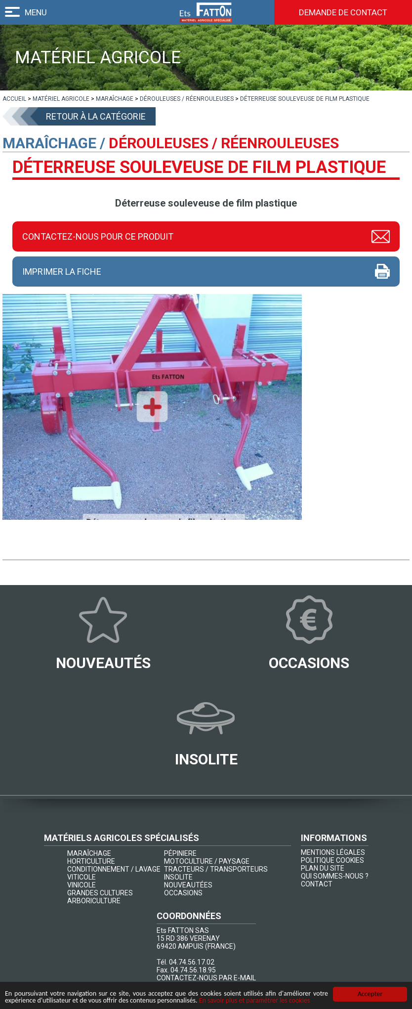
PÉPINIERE (180, 853)
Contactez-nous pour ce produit (97, 236)
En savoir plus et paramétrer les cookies (254, 1000)
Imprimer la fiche (61, 271)
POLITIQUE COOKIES (332, 860)
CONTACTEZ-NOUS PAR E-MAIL (206, 978)
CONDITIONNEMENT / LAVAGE (114, 869)
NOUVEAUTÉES (188, 885)
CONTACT (316, 884)
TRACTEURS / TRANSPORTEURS (216, 869)
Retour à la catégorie (96, 116)
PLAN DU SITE (322, 868)
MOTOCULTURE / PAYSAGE (206, 861)
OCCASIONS (183, 893)
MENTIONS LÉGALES (333, 852)
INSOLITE (178, 877)
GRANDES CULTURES (100, 893)
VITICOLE (81, 877)
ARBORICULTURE (94, 901)
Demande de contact (343, 12)
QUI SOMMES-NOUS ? (335, 876)
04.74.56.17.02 (191, 962)
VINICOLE (81, 885)
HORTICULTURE (91, 861)
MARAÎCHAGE (89, 853)
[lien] (14, 98)
